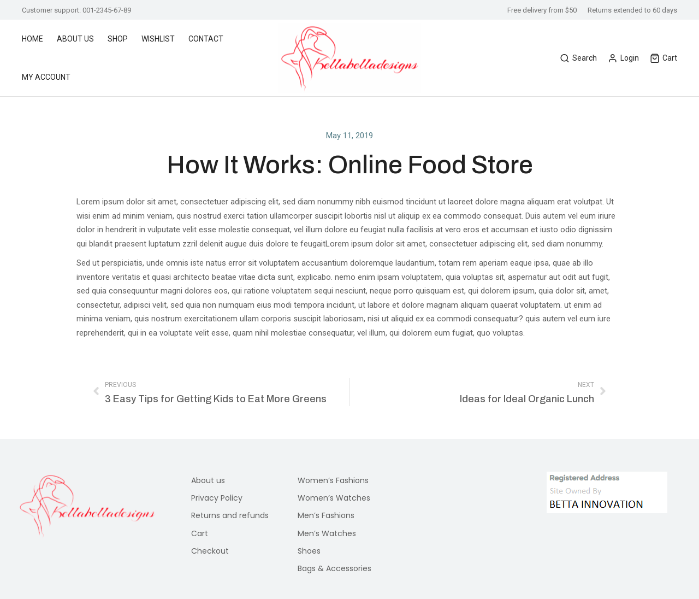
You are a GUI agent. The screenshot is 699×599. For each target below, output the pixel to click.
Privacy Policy (216, 497)
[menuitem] (38, 38)
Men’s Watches (327, 533)
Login (623, 58)
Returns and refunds (230, 515)
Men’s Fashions (326, 515)
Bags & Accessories (334, 568)
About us (208, 480)
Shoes (309, 550)
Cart (663, 58)
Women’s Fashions (333, 480)
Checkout (210, 550)
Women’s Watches (334, 497)
